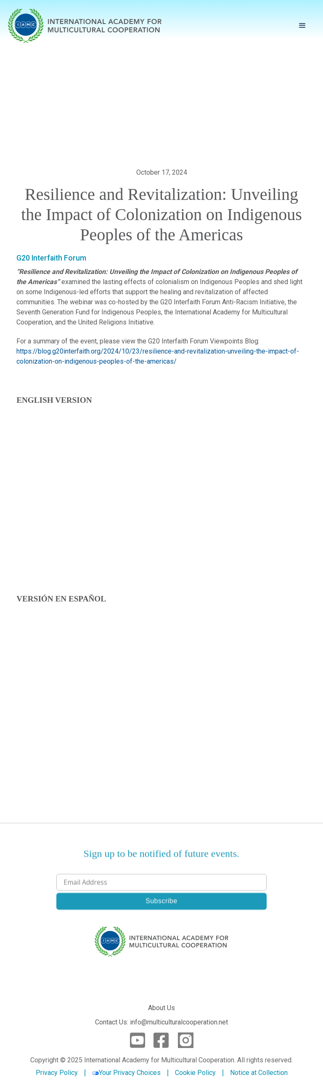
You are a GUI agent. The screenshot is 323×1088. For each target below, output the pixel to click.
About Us (161, 1008)
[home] (85, 25)
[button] (302, 25)
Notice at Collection (259, 1073)
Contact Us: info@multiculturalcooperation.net (161, 1022)
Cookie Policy (195, 1072)
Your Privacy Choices (126, 1073)
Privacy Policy (57, 1072)
